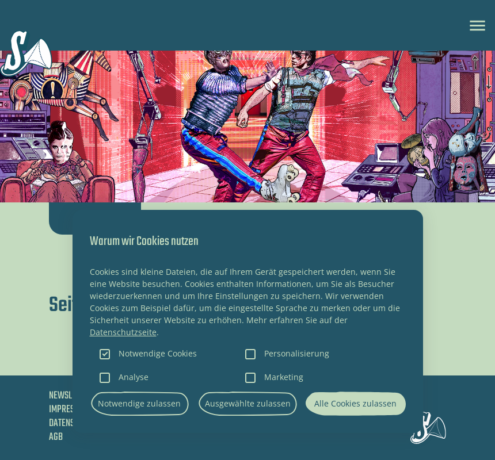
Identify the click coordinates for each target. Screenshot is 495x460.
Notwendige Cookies (158, 353)
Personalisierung (296, 353)
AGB (56, 437)
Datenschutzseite (123, 332)
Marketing (283, 376)
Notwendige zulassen (139, 403)
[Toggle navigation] (477, 26)
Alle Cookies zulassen (355, 403)
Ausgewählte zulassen (248, 403)
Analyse (133, 376)
